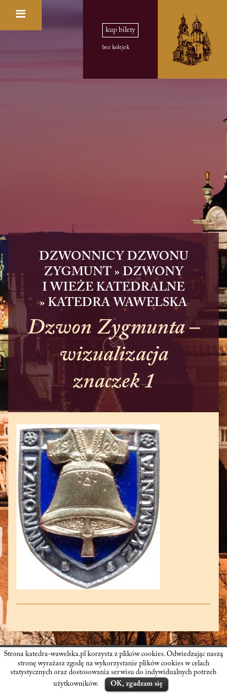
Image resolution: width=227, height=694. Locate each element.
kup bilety (120, 30)
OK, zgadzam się (136, 683)
